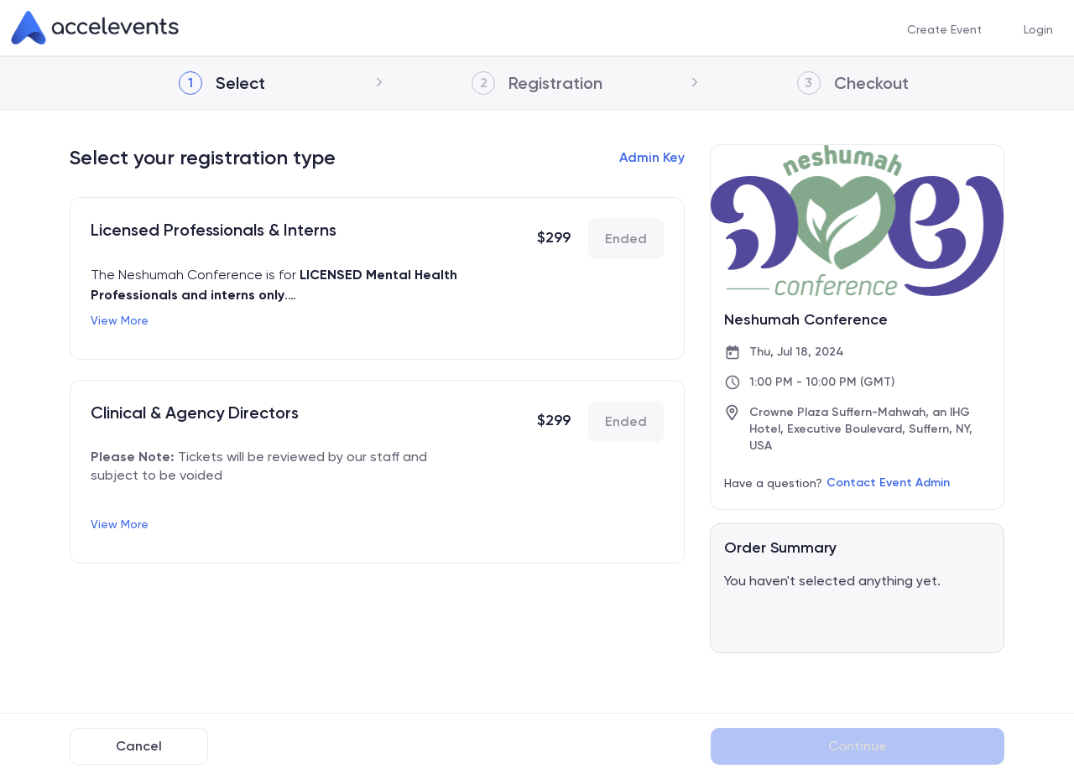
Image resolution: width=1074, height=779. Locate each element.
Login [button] (1038, 28)
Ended (626, 239)
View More (120, 320)
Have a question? (773, 483)
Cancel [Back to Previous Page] (139, 746)
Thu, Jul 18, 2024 (796, 352)
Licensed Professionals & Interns (213, 230)
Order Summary (780, 547)
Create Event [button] (944, 28)
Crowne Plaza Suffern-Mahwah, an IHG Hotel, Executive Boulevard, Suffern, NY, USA (860, 429)
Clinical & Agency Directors (195, 412)
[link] (95, 27)
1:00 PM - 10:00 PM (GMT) (821, 382)
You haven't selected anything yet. (832, 581)
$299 (554, 237)
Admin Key (652, 157)
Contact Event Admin (888, 482)
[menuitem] (944, 28)
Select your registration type (203, 157)
